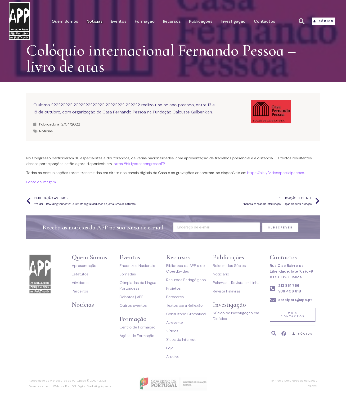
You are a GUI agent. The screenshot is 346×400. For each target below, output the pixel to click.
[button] (323, 21)
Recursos (172, 21)
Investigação (233, 21)
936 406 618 (289, 291)
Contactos (264, 21)
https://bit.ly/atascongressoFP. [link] (140, 163)
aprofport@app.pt (295, 299)
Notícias (94, 21)
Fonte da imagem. (41, 182)
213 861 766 (288, 285)
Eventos (118, 21)
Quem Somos (65, 21)
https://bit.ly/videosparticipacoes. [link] (276, 172)
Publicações (200, 21)
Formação (145, 21)
